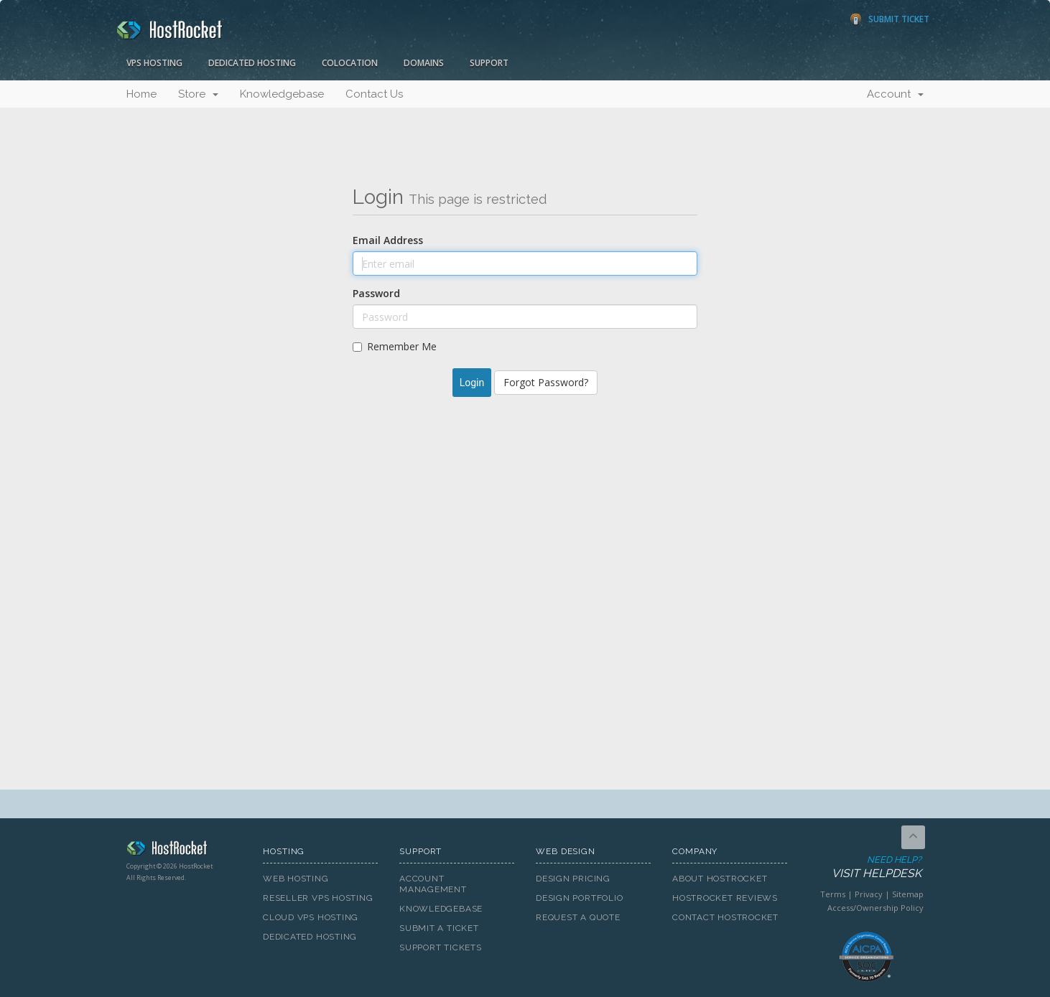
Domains (424, 63)
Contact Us (374, 94)
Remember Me (395, 346)
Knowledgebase (282, 94)
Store (198, 94)
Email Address (388, 240)
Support (489, 63)
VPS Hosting (154, 63)
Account (895, 94)
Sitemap (908, 894)
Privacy (869, 894)
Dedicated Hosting (252, 63)
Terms (832, 894)
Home (141, 94)
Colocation (350, 63)
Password (376, 293)
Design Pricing (573, 879)
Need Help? (865, 867)
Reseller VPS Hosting (318, 898)
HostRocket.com (183, 850)
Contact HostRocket (725, 917)
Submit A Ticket (439, 928)
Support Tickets (440, 947)
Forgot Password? (545, 382)
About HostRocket (719, 879)
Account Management (433, 884)
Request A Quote (578, 917)
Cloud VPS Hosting (310, 917)
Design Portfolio (579, 898)
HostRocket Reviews (725, 898)
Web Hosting (296, 879)
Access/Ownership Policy (875, 907)
